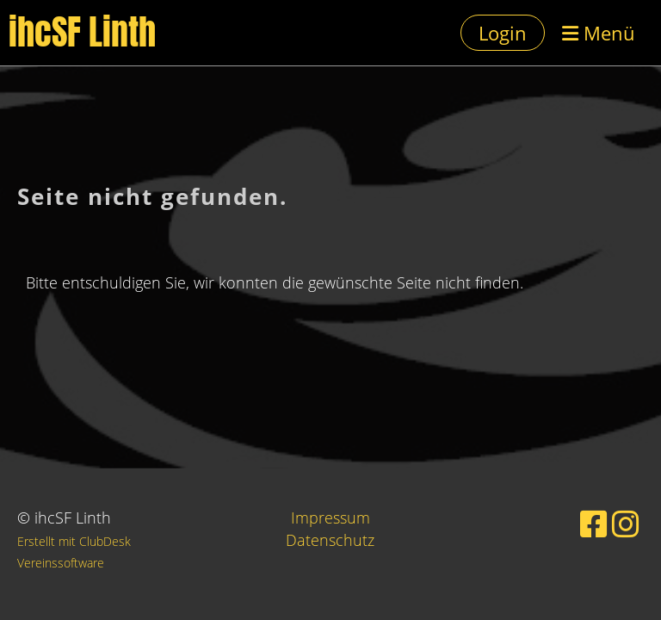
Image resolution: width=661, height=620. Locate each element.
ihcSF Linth (82, 33)
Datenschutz (330, 540)
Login (503, 33)
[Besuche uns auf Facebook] (594, 524)
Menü (598, 33)
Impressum (330, 517)
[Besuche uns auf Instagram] (625, 524)
